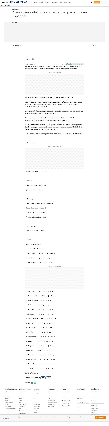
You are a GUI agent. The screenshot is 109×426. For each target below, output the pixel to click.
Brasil (35, 397)
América (49, 391)
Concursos (36, 410)
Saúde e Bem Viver (9, 402)
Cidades (78, 391)
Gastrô (78, 410)
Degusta (71, 2)
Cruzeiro (49, 396)
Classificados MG (66, 391)
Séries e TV (21, 396)
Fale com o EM (8, 406)
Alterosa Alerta (94, 391)
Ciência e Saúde (37, 406)
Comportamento (22, 404)
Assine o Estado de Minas (10, 408)
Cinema (20, 398)
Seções (5, 2)
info (33, 59)
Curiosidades (79, 398)
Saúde (60, 2)
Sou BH (93, 401)
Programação (94, 410)
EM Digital (7, 404)
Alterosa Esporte (94, 396)
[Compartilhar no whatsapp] (70, 64)
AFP (30, 59)
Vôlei (49, 398)
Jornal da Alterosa (95, 394)
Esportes (35, 412)
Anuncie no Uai (24, 414)
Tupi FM (94, 405)
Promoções (21, 410)
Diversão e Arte (37, 404)
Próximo (96, 46)
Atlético (49, 394)
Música (20, 400)
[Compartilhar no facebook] (67, 64)
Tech (20, 408)
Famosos (21, 394)
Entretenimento (22, 391)
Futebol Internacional (52, 402)
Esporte (78, 394)
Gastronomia (22, 406)
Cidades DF (36, 393)
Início (2, 5)
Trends (20, 402)
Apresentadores (94, 408)
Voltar (93, 46)
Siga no (75, 64)
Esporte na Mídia (51, 404)
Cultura (65, 2)
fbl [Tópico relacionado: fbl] (49, 377)
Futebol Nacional (51, 400)
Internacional (54, 2)
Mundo (35, 402)
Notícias (64, 396)
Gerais (30, 2)
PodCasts (93, 412)
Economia (41, 2)
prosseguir (100, 418)
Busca (91, 2)
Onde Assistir (51, 406)
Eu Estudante (36, 408)
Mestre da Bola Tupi (95, 414)
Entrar (104, 2)
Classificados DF (65, 394)
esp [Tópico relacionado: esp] (43, 377)
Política (35, 2)
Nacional (47, 2)
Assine (97, 2)
